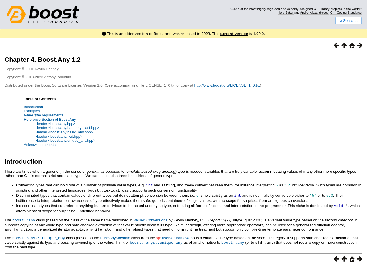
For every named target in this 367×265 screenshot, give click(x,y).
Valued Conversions (150, 219)
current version (234, 33)
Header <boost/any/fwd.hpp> (58, 136)
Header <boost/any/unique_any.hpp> (65, 140)
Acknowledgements (40, 145)
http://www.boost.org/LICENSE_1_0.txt (227, 85)
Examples (32, 111)
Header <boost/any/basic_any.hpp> (64, 132)
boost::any (23, 218)
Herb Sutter (286, 12)
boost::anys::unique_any (38, 236)
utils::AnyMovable (115, 236)
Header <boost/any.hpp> (55, 124)
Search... (348, 21)
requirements (43, 115)
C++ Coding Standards (346, 12)
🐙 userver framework (175, 236)
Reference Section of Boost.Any (50, 119)
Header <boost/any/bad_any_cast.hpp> (67, 128)
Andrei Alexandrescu (314, 12)
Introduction (33, 107)
